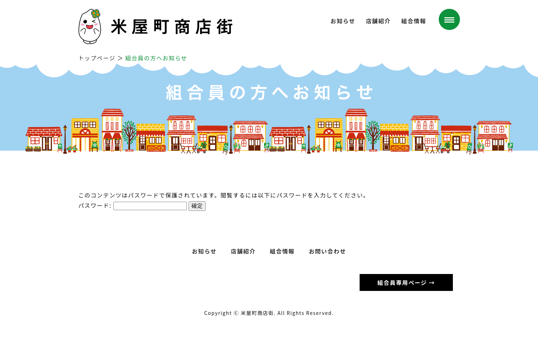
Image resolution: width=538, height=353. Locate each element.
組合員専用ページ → (406, 282)
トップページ (97, 58)
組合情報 (413, 21)
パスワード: (132, 205)
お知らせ (343, 21)
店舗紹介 (378, 21)
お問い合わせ (327, 251)
